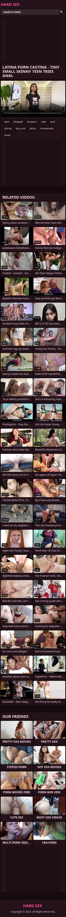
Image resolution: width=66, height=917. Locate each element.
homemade (47, 128)
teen (7, 121)
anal (52, 121)
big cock (20, 128)
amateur (32, 121)
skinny (8, 128)
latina (33, 128)
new (43, 121)
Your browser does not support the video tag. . (33, 99)
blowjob (18, 121)
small (7, 135)
